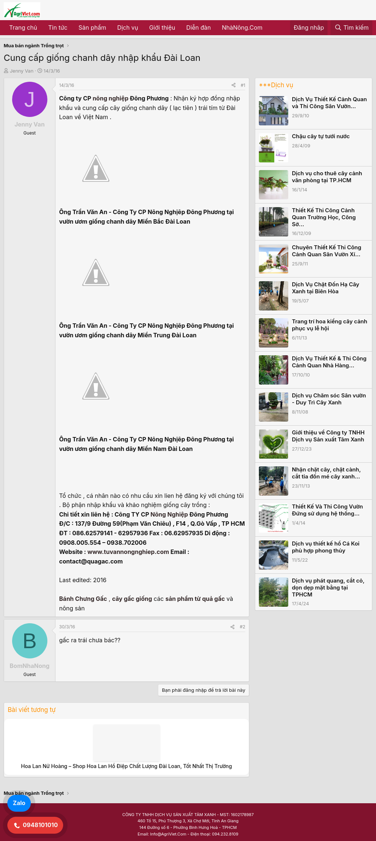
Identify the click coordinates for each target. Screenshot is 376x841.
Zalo (19, 803)
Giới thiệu (162, 27)
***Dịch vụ (276, 85)
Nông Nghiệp (169, 514)
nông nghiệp (111, 98)
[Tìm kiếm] (351, 28)
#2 (242, 626)
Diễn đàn (198, 27)
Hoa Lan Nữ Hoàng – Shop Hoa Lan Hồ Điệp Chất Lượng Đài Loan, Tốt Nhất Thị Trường (126, 766)
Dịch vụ (127, 27)
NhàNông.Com (242, 27)
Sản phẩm (92, 27)
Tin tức (57, 27)
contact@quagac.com (91, 561)
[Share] (233, 85)
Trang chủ (23, 27)
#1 (243, 85)
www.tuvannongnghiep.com (128, 551)
